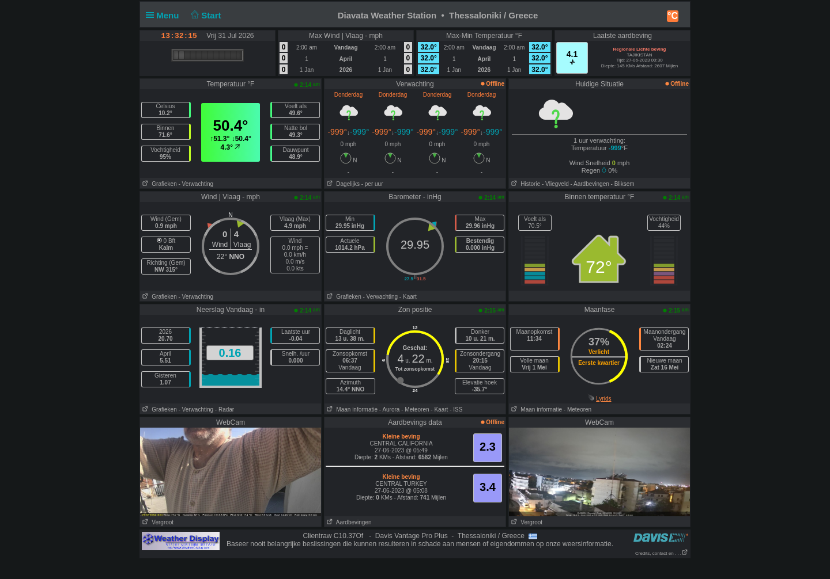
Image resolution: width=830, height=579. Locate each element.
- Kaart (408, 297)
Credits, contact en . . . (661, 553)
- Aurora (389, 409)
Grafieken (158, 184)
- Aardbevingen (590, 184)
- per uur (372, 184)
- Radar (224, 409)
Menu (165, 15)
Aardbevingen (348, 522)
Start (205, 15)
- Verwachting (195, 184)
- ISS (456, 409)
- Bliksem (623, 184)
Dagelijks (342, 184)
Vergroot (156, 522)
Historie (524, 184)
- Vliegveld (555, 184)
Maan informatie (351, 409)
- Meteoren (415, 409)
